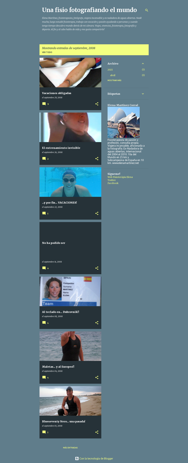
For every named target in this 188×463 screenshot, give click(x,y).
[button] (97, 104)
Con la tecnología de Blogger (94, 458)
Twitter (112, 180)
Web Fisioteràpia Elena (120, 177)
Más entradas (70, 448)
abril (112, 75)
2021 (110, 69)
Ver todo (47, 52)
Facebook (113, 183)
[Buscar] (147, 10)
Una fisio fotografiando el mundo (89, 10)
